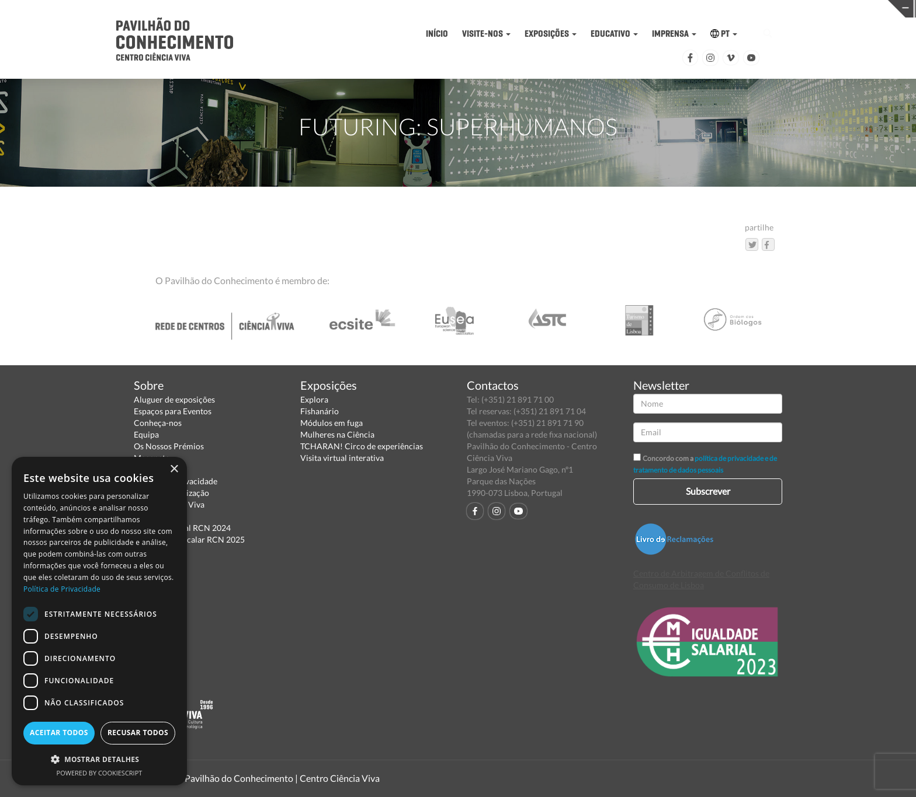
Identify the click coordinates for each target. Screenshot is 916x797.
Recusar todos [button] (137, 732)
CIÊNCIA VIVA (622, 8)
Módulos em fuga (331, 423)
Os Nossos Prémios (169, 446)
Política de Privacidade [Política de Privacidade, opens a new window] (61, 589)
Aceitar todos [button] (59, 732)
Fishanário (319, 411)
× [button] (173, 469)
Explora (314, 399)
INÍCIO (437, 33)
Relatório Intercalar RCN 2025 (189, 539)
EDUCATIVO (614, 33)
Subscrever (708, 491)
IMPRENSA (674, 33)
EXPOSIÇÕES (551, 33)
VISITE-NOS (486, 33)
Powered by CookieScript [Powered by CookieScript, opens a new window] (100, 772)
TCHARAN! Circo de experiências (361, 446)
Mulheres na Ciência (337, 434)
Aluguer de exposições (174, 399)
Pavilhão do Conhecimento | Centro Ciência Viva (282, 778)
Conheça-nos (158, 423)
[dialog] (99, 621)
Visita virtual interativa (342, 458)
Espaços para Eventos (172, 411)
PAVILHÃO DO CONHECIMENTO (424, 9)
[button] (99, 758)
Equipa (146, 434)
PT (723, 33)
